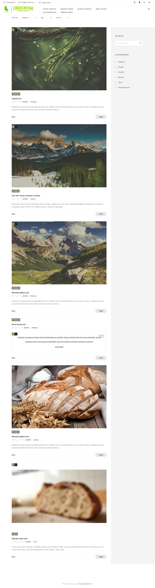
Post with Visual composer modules (26, 195)
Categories (25, 17)
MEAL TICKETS (101, 9)
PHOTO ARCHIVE (49, 9)
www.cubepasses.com (84, 584)
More (13, 117)
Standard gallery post (20, 292)
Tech (120, 82)
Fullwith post (16, 98)
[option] (59, 252)
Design (120, 67)
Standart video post (19, 538)
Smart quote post (19, 324)
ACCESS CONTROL (85, 9)
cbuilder (25, 102)
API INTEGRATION (49, 12)
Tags (42, 17)
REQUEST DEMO (67, 12)
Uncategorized (123, 87)
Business (121, 62)
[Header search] (149, 9)
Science (121, 77)
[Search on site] (129, 43)
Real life (121, 72)
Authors (58, 17)
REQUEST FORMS (67, 9)
